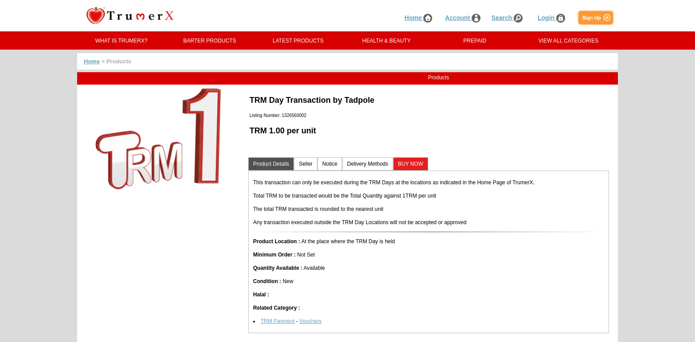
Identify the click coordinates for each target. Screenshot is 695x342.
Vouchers (310, 321)
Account (462, 17)
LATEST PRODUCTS (298, 41)
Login (551, 17)
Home (419, 17)
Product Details (271, 164)
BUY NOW (410, 164)
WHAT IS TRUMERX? (121, 41)
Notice (329, 164)
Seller (305, 164)
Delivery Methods (367, 164)
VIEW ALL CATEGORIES (568, 41)
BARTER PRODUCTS (210, 41)
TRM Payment (278, 321)
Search (507, 17)
